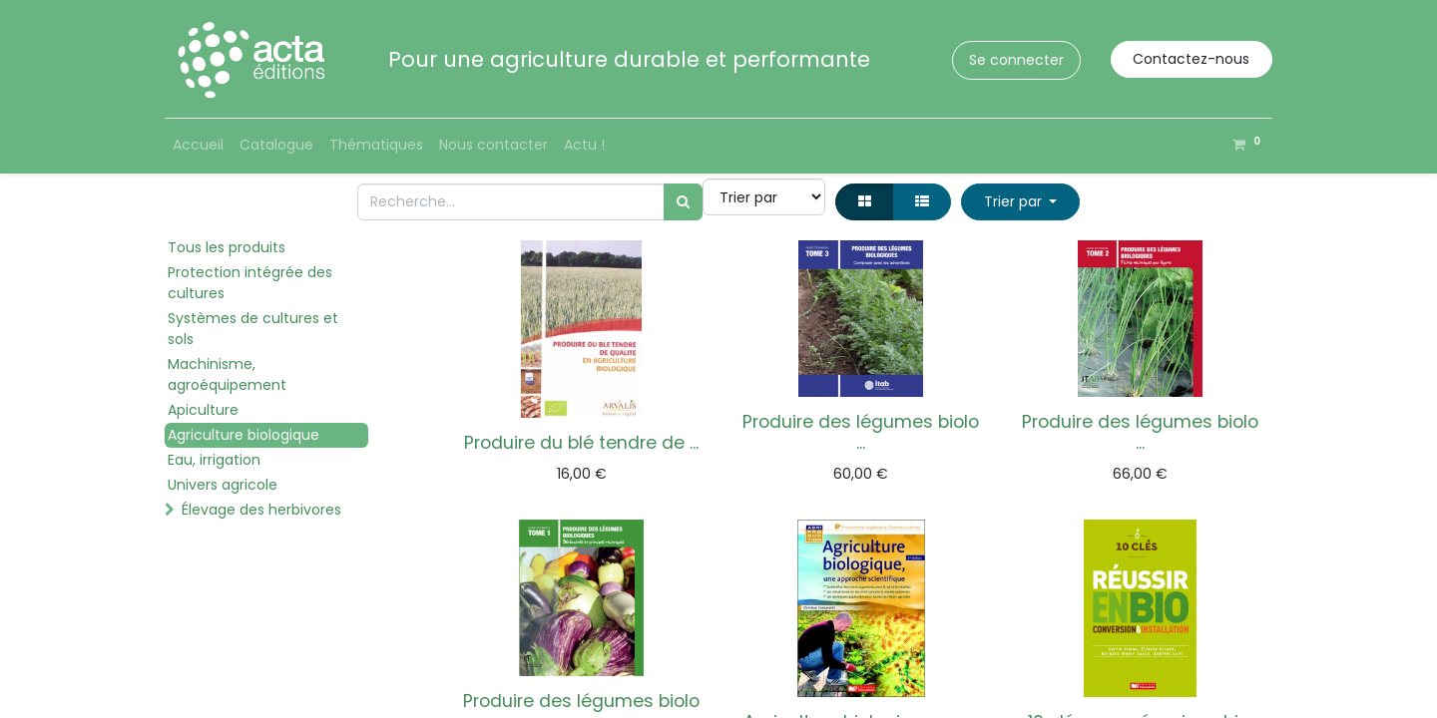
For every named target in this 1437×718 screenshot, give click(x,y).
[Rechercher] (683, 201)
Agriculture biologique (243, 435)
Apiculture (203, 410)
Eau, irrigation (214, 460)
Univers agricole (222, 485)
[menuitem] (198, 145)
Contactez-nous (1191, 59)
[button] (1020, 201)
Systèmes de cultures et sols (253, 328)
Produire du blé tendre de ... (581, 443)
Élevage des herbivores (261, 510)
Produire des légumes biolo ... (860, 432)
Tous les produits (226, 247)
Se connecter (1016, 60)
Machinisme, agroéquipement (227, 374)
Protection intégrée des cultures (250, 282)
